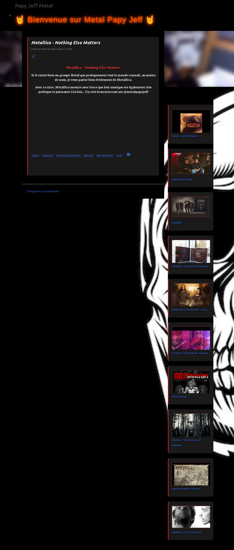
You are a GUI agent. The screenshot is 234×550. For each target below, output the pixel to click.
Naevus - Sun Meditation (185, 136)
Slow (119, 156)
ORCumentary (179, 396)
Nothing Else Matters (68, 156)
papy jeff (88, 156)
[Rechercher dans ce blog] (208, 15)
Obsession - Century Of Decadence (190, 266)
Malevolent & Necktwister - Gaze (189, 309)
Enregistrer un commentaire (43, 191)
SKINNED (176, 223)
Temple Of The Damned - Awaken (190, 353)
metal (35, 156)
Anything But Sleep (182, 179)
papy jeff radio (105, 156)
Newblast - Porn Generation (187, 532)
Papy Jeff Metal (34, 5)
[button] (33, 56)
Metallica (48, 156)
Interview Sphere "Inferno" (186, 489)
